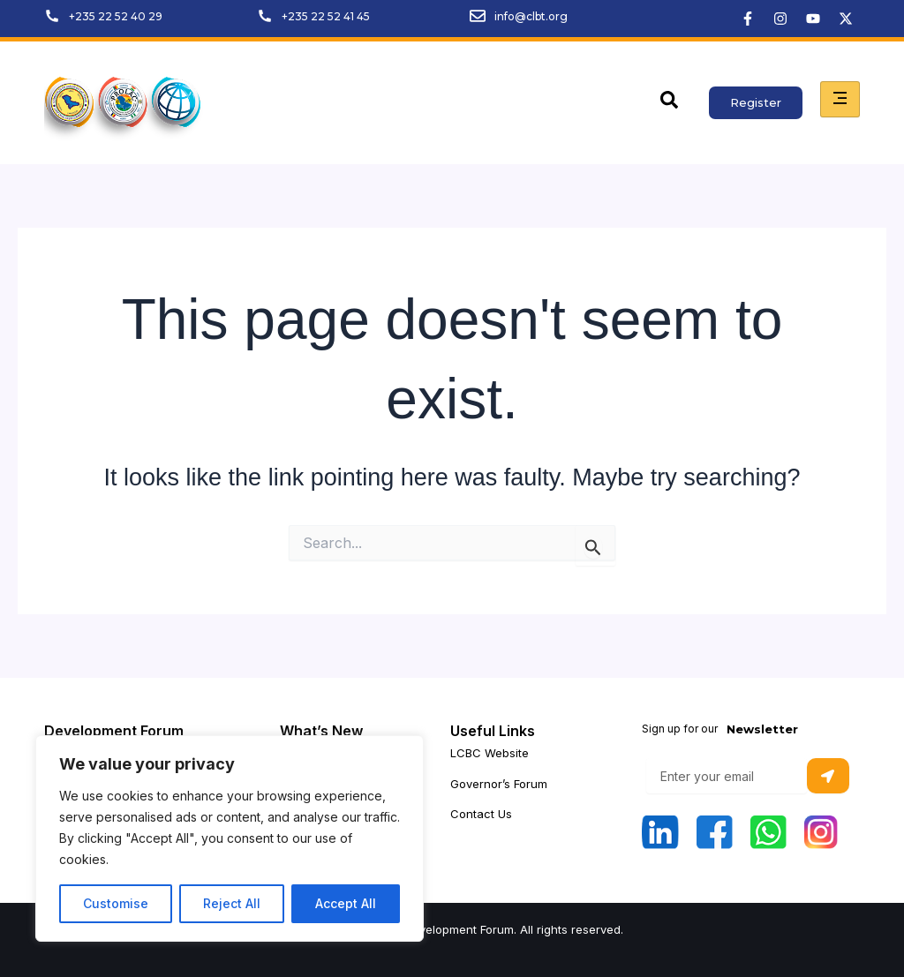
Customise (115, 903)
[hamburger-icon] (840, 99)
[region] (229, 838)
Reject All (231, 903)
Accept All (345, 903)
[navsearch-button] (669, 103)
